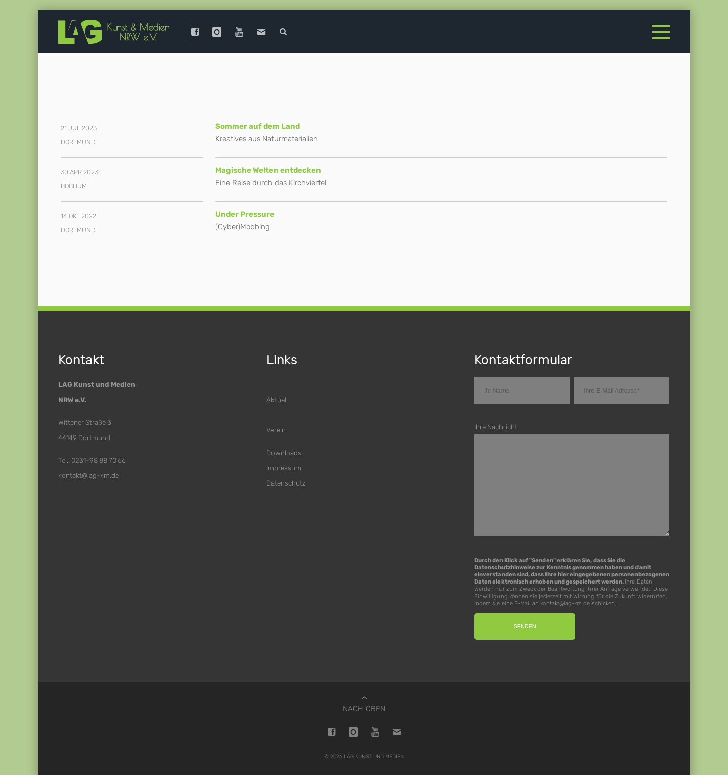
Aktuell (277, 400)
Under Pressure (245, 214)
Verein (276, 430)
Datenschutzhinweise (504, 567)
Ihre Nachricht (495, 427)
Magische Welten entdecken (268, 170)
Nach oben (364, 708)
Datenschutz (286, 483)
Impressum (283, 468)
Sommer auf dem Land (257, 126)
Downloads (283, 453)
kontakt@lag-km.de (88, 475)
